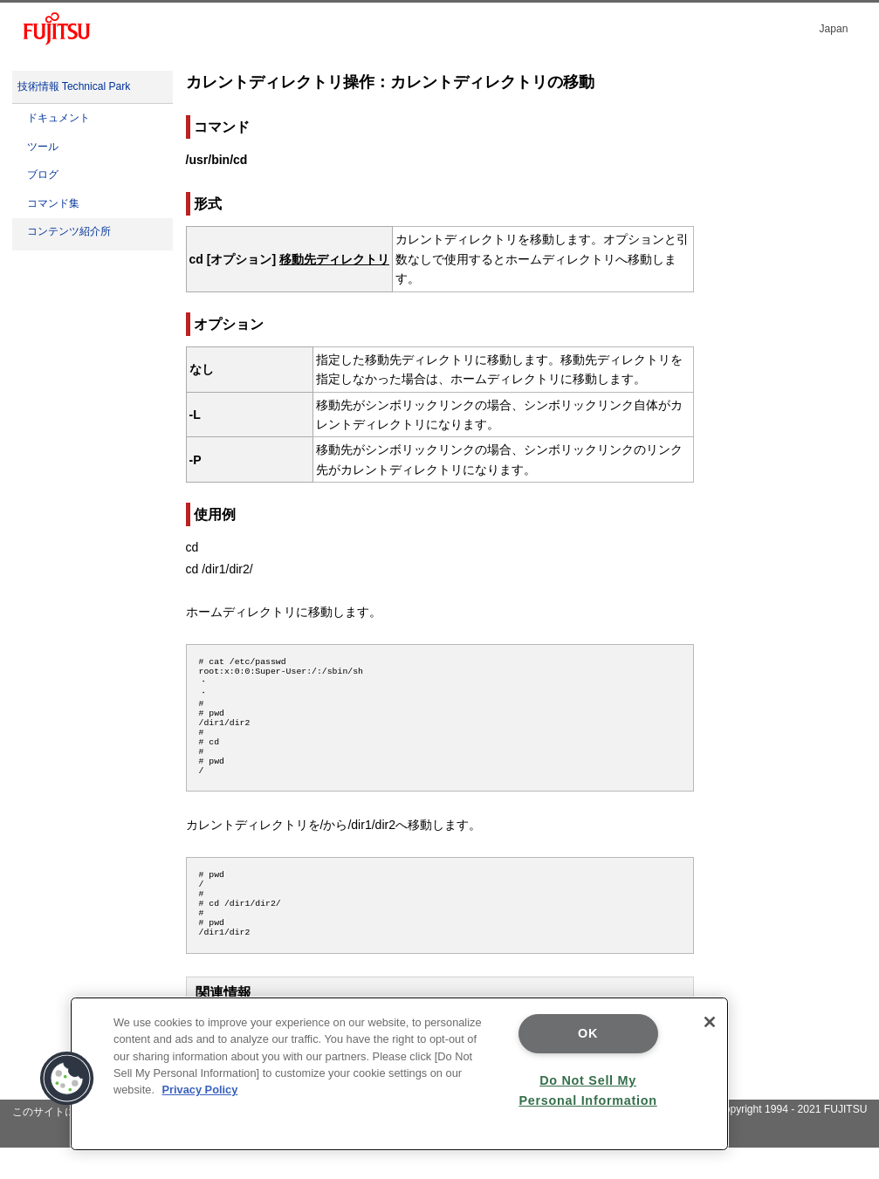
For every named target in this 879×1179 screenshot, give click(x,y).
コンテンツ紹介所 (69, 231)
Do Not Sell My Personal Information (587, 1090)
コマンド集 (53, 203)
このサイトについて (59, 1143)
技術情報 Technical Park (74, 86)
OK (588, 1033)
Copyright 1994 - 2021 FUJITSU (792, 1140)
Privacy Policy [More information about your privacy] (200, 1089)
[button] (67, 1079)
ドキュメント (58, 118)
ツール (42, 147)
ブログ (42, 174)
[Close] (709, 1022)
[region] (399, 1074)
